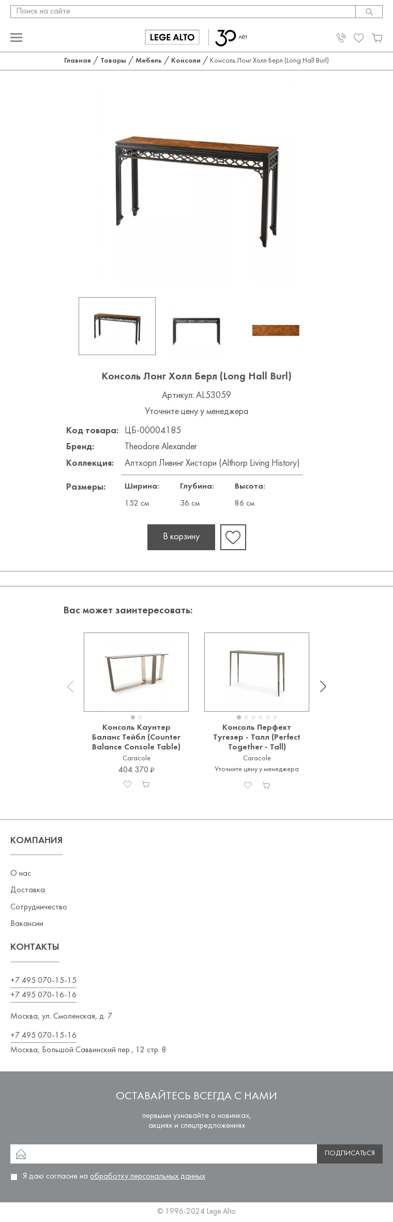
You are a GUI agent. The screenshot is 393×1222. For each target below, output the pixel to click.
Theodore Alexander (161, 447)
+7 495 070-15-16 (43, 1036)
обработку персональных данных (147, 1176)
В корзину (181, 537)
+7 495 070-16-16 (43, 995)
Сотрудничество (38, 907)
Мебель (148, 60)
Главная (77, 60)
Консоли (186, 60)
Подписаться (350, 1153)
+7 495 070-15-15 (43, 981)
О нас (20, 874)
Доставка (27, 890)
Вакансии (26, 924)
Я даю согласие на (114, 1176)
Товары (113, 60)
